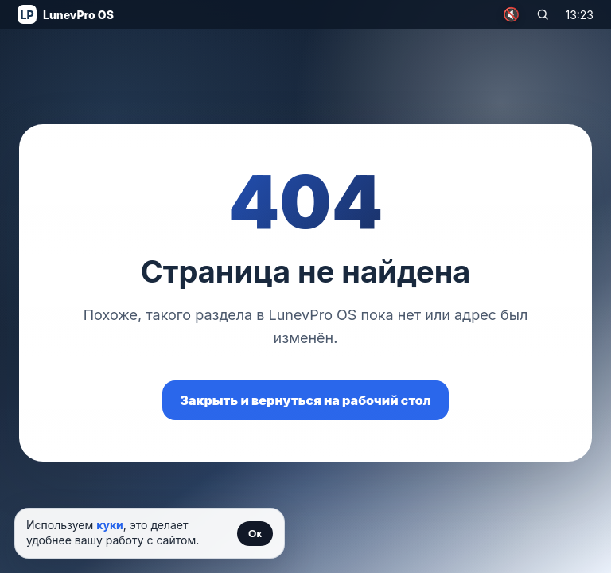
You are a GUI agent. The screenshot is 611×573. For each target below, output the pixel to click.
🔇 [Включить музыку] (511, 14)
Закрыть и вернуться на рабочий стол (305, 400)
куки (109, 525)
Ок (255, 534)
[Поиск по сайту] (542, 14)
